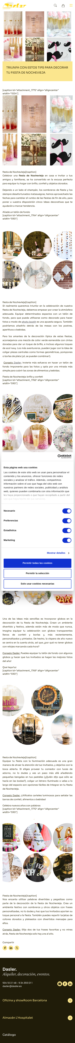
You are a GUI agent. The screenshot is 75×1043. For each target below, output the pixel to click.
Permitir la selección (37, 573)
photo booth (29, 322)
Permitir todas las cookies (37, 563)
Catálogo (9, 1035)
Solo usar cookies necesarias (37, 583)
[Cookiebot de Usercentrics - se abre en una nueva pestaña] (57, 456)
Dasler (17, 362)
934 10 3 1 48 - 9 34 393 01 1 (17, 983)
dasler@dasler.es (12, 986)
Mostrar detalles (56, 553)
